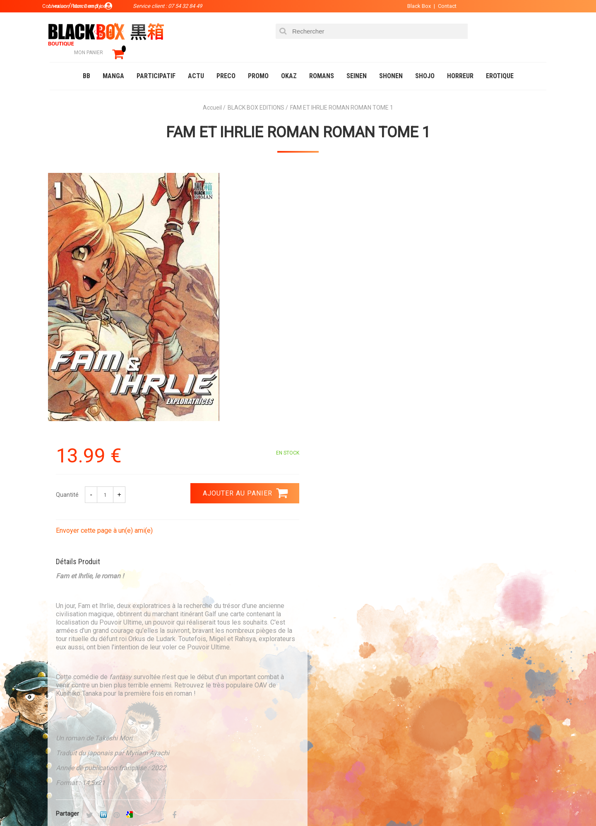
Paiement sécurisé (221, 618)
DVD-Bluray (109, 803)
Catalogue (66, 803)
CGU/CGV (314, 735)
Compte (313, 709)
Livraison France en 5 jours (477, 623)
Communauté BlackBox (172, 803)
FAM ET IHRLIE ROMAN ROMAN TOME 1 (298, 120)
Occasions (234, 803)
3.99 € (72, 626)
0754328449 (331, 618)
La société (222, 696)
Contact (442, 6)
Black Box (413, 6)
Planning (220, 735)
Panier (311, 696)
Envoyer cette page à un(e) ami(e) (354, 264)
